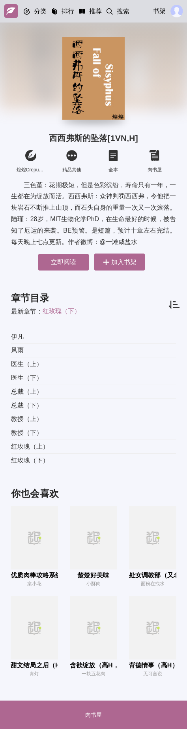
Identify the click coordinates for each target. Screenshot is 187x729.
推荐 (95, 11)
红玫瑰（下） (61, 311)
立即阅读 (63, 262)
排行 (68, 11)
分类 (40, 11)
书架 (159, 11)
